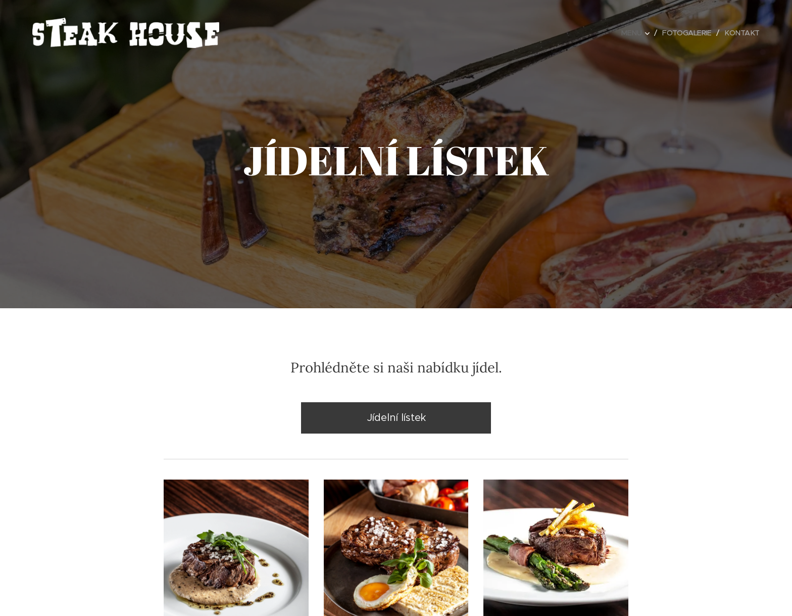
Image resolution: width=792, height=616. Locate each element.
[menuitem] (633, 32)
